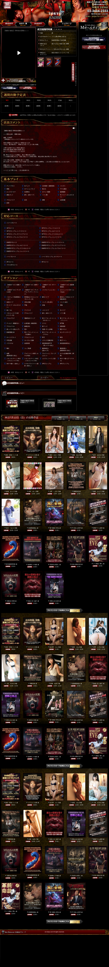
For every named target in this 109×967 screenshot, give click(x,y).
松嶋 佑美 (53, 683)
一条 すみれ (10, 683)
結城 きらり (10, 491)
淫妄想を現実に (54, 564)
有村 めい (31, 491)
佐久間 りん (54, 647)
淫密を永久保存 (54, 601)
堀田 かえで (97, 491)
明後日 (95, 418)
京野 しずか (54, 491)
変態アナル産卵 (98, 528)
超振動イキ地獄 (32, 564)
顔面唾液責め (32, 528)
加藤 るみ (75, 455)
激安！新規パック (10, 455)
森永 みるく (54, 455)
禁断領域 (76, 491)
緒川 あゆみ (97, 455)
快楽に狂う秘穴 (32, 601)
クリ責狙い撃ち (98, 563)
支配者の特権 (11, 601)
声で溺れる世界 (76, 528)
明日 (78, 418)
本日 (60, 418)
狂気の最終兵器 (76, 564)
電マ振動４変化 (54, 528)
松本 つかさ (10, 528)
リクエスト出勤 (32, 455)
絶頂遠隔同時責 (10, 564)
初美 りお (75, 647)
